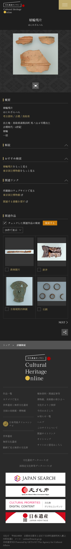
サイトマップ (44, 439)
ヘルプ (40, 422)
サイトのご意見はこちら (49, 444)
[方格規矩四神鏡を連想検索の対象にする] (7, 309)
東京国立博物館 (11, 170)
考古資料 (8, 116)
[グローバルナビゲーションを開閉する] (65, 5)
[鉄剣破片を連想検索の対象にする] (7, 269)
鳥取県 (26, 116)
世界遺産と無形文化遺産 (15, 405)
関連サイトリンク (46, 433)
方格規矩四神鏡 (19, 309)
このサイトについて (47, 427)
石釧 (45, 309)
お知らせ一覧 (44, 416)
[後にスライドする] (63, 322)
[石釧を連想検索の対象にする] (39, 309)
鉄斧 (45, 269)
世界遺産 (7, 436)
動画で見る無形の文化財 (15, 447)
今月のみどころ (45, 410)
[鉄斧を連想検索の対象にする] (39, 269)
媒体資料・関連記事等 (48, 393)
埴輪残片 (8, 166)
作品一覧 (7, 393)
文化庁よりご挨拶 (46, 405)
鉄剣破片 (15, 269)
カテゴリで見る (11, 399)
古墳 (17, 116)
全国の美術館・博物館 (14, 410)
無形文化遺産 (10, 441)
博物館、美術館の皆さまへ (51, 399)
